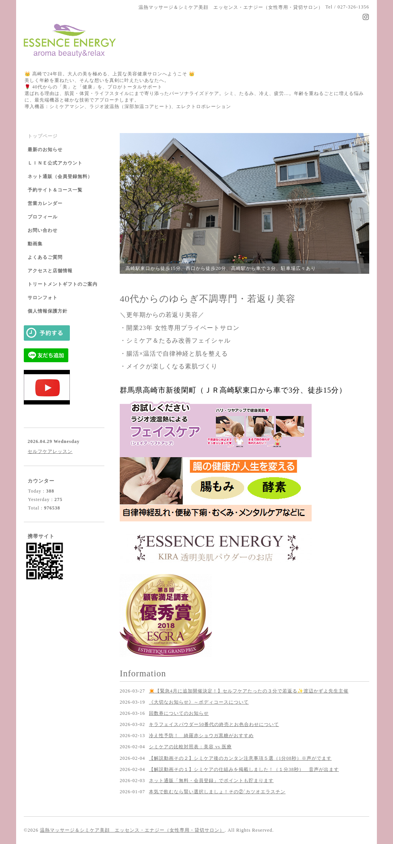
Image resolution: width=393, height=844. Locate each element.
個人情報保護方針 (48, 311)
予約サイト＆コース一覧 (55, 190)
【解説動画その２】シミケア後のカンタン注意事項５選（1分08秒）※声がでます (240, 758)
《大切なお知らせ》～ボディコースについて (199, 702)
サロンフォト (43, 297)
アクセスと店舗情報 (50, 270)
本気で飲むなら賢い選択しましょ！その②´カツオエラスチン (217, 791)
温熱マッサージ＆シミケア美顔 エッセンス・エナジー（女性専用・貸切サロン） (132, 830)
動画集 (35, 243)
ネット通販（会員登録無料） (60, 176)
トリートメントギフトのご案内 (62, 284)
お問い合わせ (43, 230)
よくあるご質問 (45, 257)
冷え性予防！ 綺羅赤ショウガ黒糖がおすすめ (201, 735)
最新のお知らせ (45, 149)
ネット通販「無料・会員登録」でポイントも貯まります (211, 780)
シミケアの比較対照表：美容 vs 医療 (190, 746)
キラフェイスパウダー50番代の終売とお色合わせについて (214, 724)
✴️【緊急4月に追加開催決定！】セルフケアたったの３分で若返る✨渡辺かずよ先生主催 (248, 691)
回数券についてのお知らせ (179, 713)
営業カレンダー (45, 203)
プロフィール (43, 217)
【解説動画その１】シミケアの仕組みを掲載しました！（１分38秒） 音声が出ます (244, 769)
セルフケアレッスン (50, 451)
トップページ (43, 136)
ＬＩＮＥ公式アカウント (55, 163)
